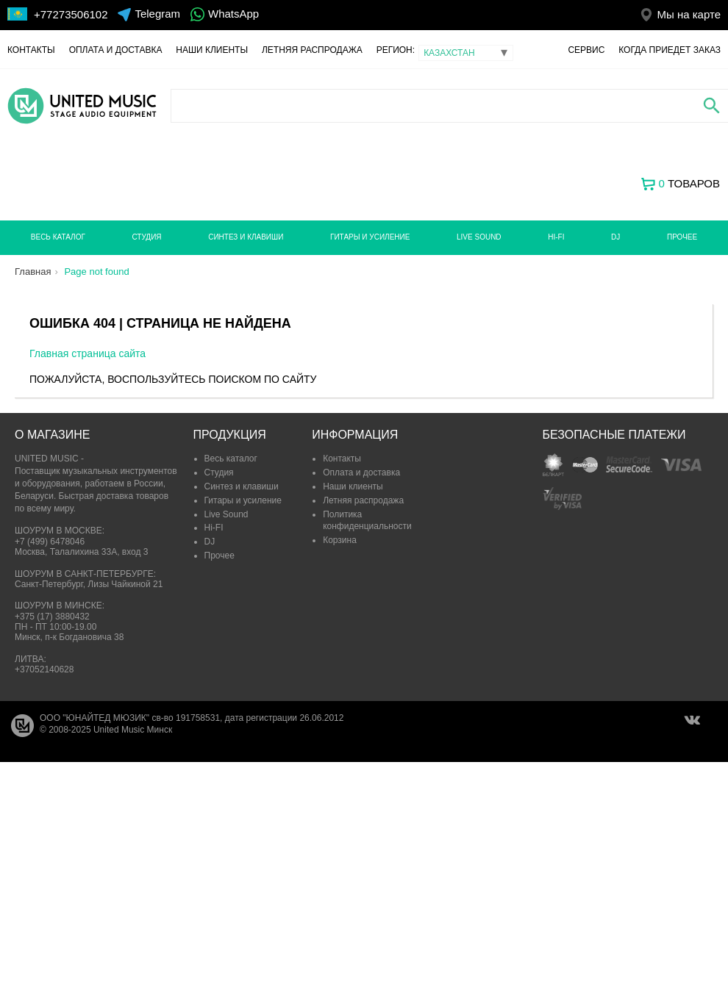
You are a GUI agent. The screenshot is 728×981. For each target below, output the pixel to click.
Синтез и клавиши (245, 237)
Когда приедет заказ (669, 50)
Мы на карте (689, 14)
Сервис (586, 50)
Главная (33, 271)
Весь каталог (58, 237)
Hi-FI (556, 237)
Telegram (157, 13)
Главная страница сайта (87, 353)
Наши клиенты (212, 50)
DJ (615, 237)
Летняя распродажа (312, 50)
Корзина (340, 540)
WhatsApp (233, 13)
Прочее (682, 237)
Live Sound (479, 237)
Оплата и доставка (116, 50)
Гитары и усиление (370, 237)
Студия (146, 237)
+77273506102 (71, 14)
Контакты (31, 50)
